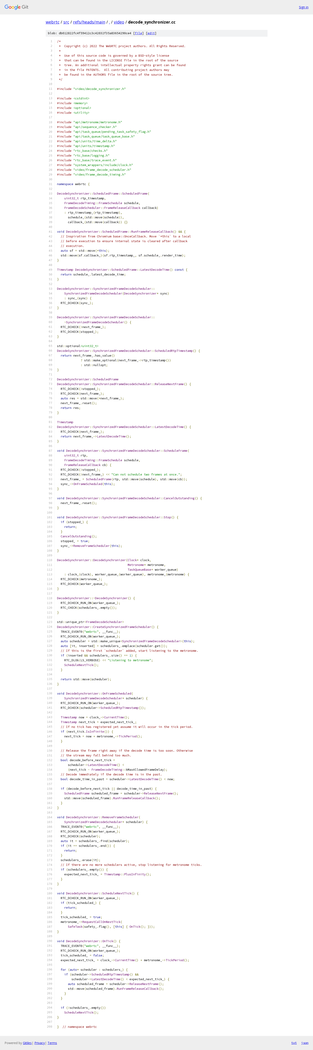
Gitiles (27, 1043)
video (119, 22)
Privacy (39, 1043)
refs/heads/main (89, 22)
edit (151, 33)
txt (294, 1043)
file (138, 33)
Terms (52, 1043)
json (304, 1043)
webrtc (53, 22)
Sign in (303, 7)
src (66, 22)
